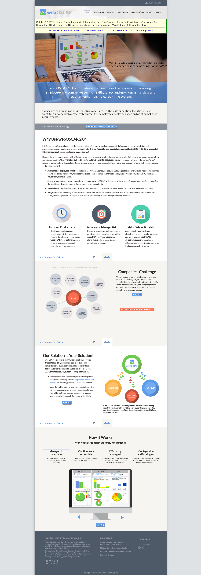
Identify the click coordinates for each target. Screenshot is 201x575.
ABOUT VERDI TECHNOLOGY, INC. (64, 538)
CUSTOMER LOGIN (155, 3)
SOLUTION (110, 12)
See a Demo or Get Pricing (55, 126)
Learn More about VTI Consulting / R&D (132, 30)
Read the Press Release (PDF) (64, 30)
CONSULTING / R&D (137, 12)
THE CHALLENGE (98, 12)
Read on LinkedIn (95, 30)
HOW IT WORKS (122, 12)
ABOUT (149, 12)
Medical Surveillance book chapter (114, 548)
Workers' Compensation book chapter (115, 551)
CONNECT (157, 12)
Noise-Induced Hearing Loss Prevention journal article (111, 543)
